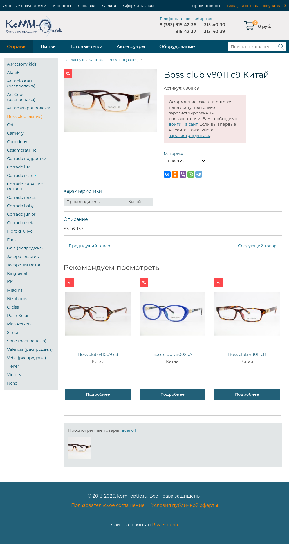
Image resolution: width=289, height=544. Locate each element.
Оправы (16, 46)
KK (10, 281)
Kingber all (17, 273)
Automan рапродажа (28, 108)
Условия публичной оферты (184, 505)
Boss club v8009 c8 (98, 354)
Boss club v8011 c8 (247, 354)
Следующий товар (257, 245)
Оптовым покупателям (24, 5)
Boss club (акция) (24, 116)
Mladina (15, 290)
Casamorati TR (21, 150)
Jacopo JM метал (24, 264)
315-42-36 (186, 24)
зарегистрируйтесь (189, 135)
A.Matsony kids (22, 64)
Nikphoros (17, 298)
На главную (74, 60)
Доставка (86, 5)
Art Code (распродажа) (21, 97)
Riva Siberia (165, 524)
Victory (14, 374)
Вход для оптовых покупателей (256, 5)
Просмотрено (205, 5)
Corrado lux (18, 167)
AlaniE (13, 72)
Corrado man (20, 175)
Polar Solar (18, 315)
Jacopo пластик (23, 256)
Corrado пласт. (21, 197)
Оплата (109, 5)
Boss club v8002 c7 (172, 354)
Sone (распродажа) (26, 340)
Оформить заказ (138, 5)
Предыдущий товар (89, 245)
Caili (11, 124)
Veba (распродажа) (26, 357)
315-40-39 (214, 31)
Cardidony (17, 141)
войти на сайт (183, 124)
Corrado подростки (26, 158)
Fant (11, 239)
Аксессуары (131, 46)
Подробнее (98, 394)
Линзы (49, 46)
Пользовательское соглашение (108, 505)
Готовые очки (86, 46)
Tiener (13, 366)
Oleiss (13, 307)
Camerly (15, 133)
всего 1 (129, 430)
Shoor (13, 332)
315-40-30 (214, 24)
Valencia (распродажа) (30, 349)
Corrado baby (20, 205)
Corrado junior (21, 214)
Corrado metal (21, 222)
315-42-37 (186, 31)
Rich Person (19, 324)
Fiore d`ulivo (20, 231)
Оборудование (177, 46)
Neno (12, 383)
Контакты (62, 5)
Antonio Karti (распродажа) (21, 83)
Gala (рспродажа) (25, 248)
